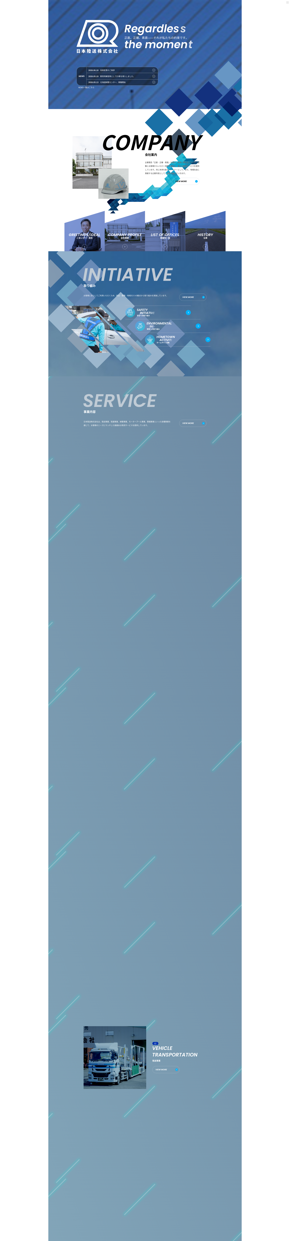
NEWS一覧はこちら (86, 87)
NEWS (81, 76)
